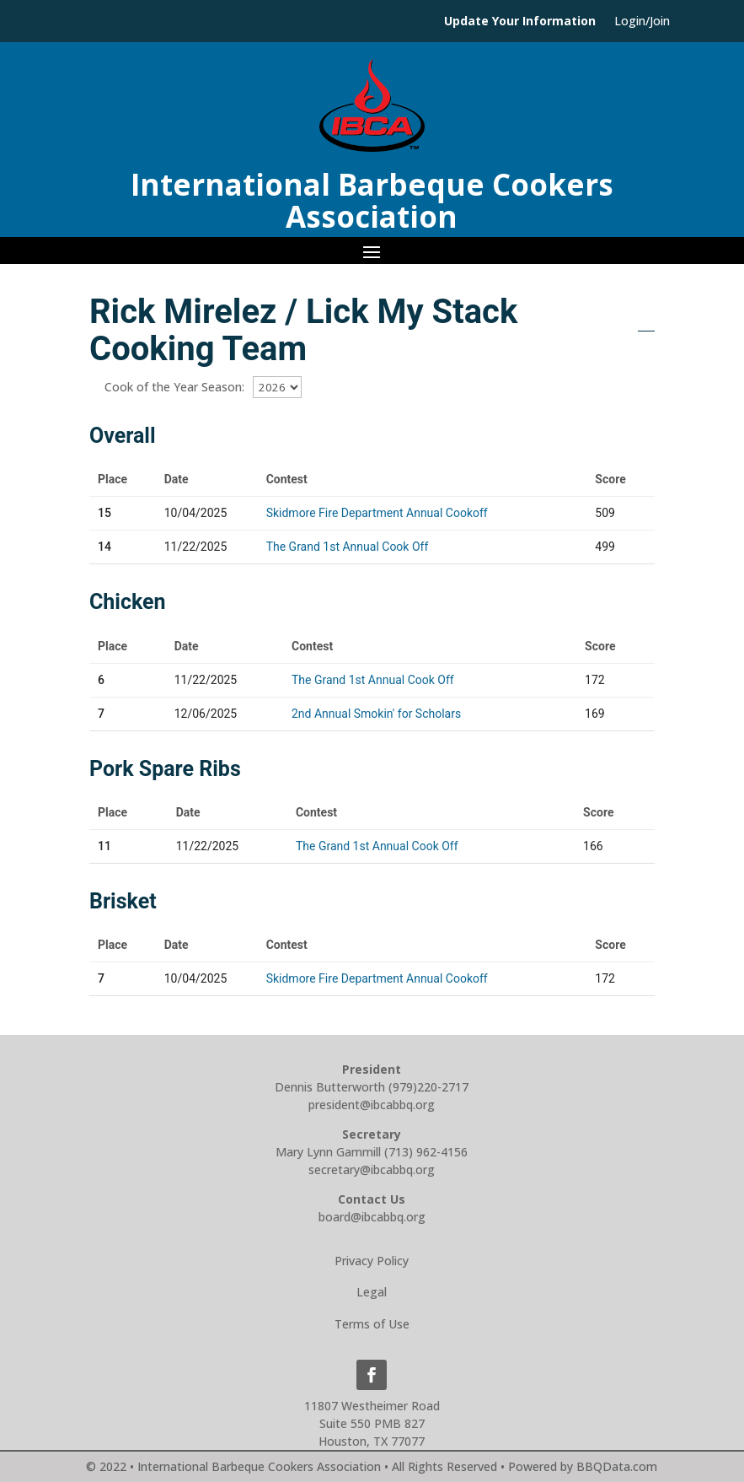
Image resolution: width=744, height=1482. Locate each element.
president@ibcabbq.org (371, 1105)
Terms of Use (372, 1324)
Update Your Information (520, 22)
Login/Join (642, 22)
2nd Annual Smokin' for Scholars (376, 713)
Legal (371, 1292)
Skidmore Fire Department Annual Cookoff (377, 513)
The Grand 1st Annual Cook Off (347, 546)
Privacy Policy (372, 1261)
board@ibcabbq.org (372, 1217)
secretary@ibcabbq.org (371, 1169)
